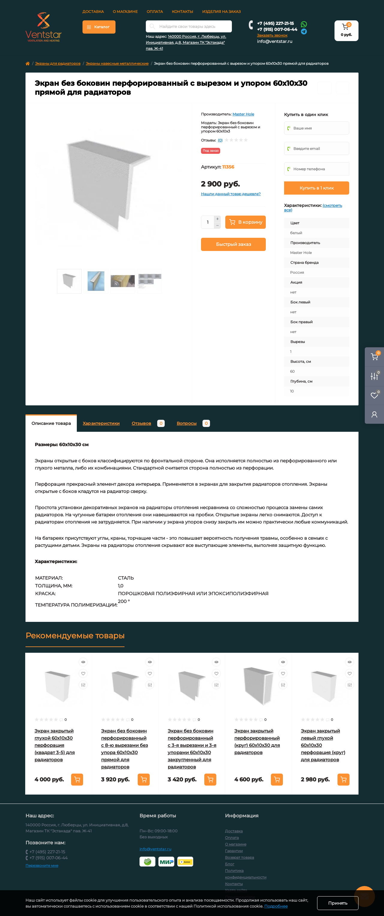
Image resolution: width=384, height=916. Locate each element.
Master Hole (243, 114)
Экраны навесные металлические (117, 63)
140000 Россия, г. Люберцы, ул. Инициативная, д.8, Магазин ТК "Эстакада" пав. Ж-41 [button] (186, 42)
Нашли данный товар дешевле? (231, 194)
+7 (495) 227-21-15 (275, 23)
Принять (337, 903)
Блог (229, 864)
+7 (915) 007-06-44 (277, 29)
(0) (220, 140)
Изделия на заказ (221, 11)
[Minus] (217, 225)
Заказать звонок (272, 35)
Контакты (182, 11)
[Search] (152, 26)
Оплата (155, 11)
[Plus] (217, 219)
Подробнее (276, 906)
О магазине (125, 11)
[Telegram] (304, 31)
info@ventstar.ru (274, 41)
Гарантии (234, 851)
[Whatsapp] (304, 24)
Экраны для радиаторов (57, 63)
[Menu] (99, 27)
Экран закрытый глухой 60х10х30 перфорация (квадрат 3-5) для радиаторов (54, 745)
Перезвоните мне (42, 865)
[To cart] (77, 780)
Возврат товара (239, 857)
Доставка (93, 11)
